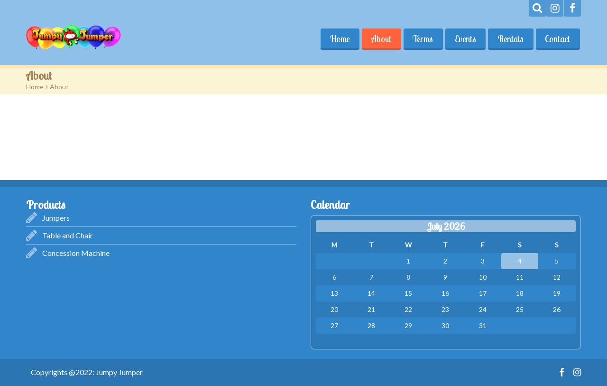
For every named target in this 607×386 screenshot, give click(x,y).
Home (338, 39)
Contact (557, 39)
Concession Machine (76, 252)
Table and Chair (67, 235)
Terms (422, 39)
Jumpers (56, 217)
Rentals (510, 39)
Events (464, 39)
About (380, 39)
